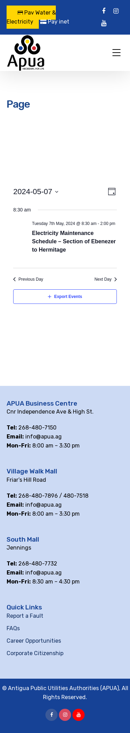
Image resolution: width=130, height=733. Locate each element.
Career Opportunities (34, 640)
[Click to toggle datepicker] (36, 191)
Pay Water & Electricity (31, 17)
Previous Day (30, 279)
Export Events (68, 296)
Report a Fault (25, 616)
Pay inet (54, 21)
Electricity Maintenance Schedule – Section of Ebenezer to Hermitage (74, 241)
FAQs (13, 628)
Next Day (102, 279)
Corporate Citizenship (35, 653)
